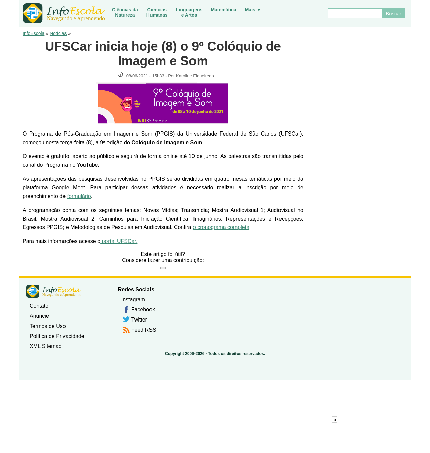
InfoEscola (33, 33)
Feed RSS (143, 330)
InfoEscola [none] (53, 291)
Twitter (139, 320)
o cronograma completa (221, 227)
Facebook (143, 309)
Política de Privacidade (57, 336)
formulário (79, 196)
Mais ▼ (253, 9)
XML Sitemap (45, 346)
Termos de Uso (48, 326)
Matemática (223, 9)
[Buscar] (354, 13)
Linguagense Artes (189, 12)
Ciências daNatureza (125, 12)
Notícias (58, 33)
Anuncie (39, 316)
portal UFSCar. (118, 241)
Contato (39, 306)
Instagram (133, 299)
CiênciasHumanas (157, 12)
